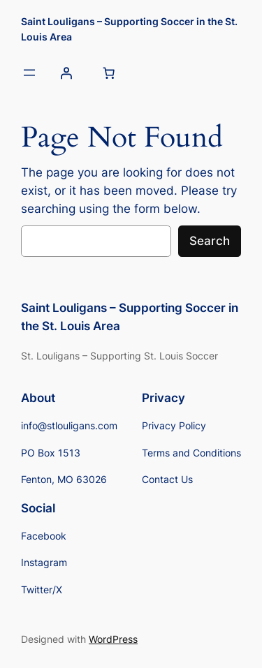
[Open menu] (29, 72)
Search (209, 241)
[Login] (65, 73)
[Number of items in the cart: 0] (108, 73)
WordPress (113, 639)
